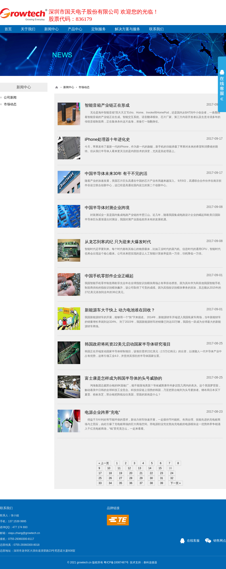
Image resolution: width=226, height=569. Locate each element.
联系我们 (156, 29)
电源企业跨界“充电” (102, 412)
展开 (222, 85)
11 (119, 468)
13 (139, 468)
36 (130, 483)
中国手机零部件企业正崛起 (109, 276)
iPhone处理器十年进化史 (107, 139)
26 (110, 478)
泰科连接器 (150, 562)
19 (120, 473)
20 (130, 473)
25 (100, 478)
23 (161, 473)
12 (129, 468)
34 (110, 483)
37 (140, 483)
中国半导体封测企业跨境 (107, 207)
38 (151, 483)
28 (130, 478)
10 (108, 468)
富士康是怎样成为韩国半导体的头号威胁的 (123, 378)
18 (110, 473)
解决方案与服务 (127, 29)
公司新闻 (10, 97)
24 (171, 473)
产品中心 (75, 29)
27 (120, 478)
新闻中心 (51, 29)
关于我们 (28, 29)
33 (100, 483)
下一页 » (175, 483)
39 (161, 483)
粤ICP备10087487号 (116, 562)
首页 (8, 29)
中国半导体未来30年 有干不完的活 (116, 173)
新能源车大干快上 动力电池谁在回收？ (120, 310)
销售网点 (215, 540)
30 (151, 478)
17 (100, 473)
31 (161, 478)
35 (120, 483)
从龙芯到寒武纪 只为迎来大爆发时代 (118, 242)
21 (140, 473)
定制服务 (98, 29)
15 (159, 468)
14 (149, 468)
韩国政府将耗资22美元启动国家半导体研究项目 (128, 344)
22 (151, 473)
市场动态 (10, 104)
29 (140, 478)
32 (171, 478)
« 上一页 (104, 463)
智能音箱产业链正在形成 (107, 105)
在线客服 (190, 540)
